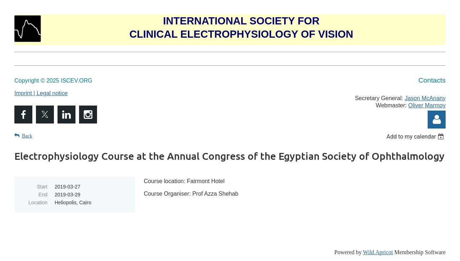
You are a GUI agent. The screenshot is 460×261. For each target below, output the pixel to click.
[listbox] (416, 136)
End (42, 194)
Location (37, 202)
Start (42, 187)
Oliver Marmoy (427, 105)
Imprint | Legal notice (41, 93)
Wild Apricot (378, 252)
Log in (437, 120)
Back (27, 136)
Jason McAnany (425, 98)
